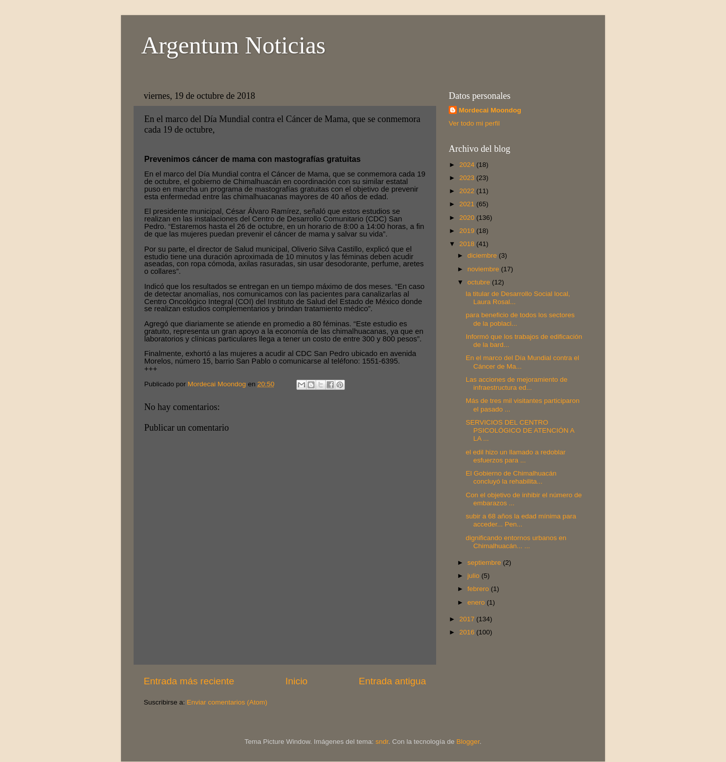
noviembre (484, 269)
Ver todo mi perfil (474, 123)
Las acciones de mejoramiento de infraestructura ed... (517, 383)
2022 (467, 191)
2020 (467, 217)
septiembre (485, 562)
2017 (467, 619)
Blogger (467, 741)
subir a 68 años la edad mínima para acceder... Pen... (521, 520)
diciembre (483, 255)
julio (474, 575)
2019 (467, 231)
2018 (467, 244)
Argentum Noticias (233, 45)
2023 (467, 178)
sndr (382, 741)
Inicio (296, 681)
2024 (467, 164)
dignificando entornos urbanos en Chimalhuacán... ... (516, 542)
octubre (479, 282)
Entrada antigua (392, 681)
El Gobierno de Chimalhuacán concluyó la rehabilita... (511, 477)
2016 (467, 632)
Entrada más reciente (189, 681)
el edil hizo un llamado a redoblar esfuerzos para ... (516, 456)
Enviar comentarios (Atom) (227, 702)
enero (477, 602)
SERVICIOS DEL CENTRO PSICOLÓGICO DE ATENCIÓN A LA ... (520, 430)
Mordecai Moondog (490, 110)
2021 (467, 204)
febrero (479, 589)
